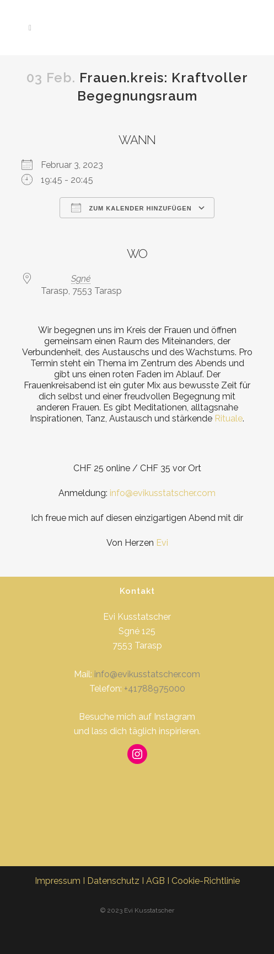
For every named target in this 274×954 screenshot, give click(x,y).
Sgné (81, 278)
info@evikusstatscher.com (163, 493)
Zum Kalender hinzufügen (131, 208)
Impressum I (61, 881)
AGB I (158, 881)
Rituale (228, 418)
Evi (162, 542)
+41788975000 (154, 688)
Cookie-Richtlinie (205, 881)
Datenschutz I (116, 881)
